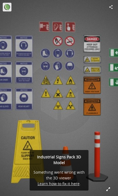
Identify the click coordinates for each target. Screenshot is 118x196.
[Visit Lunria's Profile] (7, 7)
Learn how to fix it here (59, 183)
